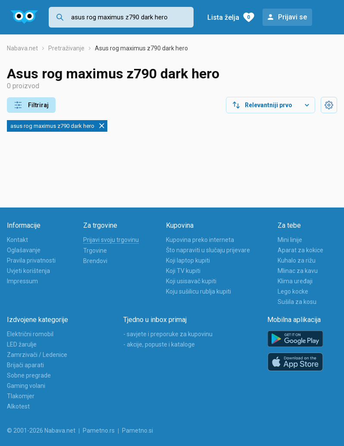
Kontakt (17, 239)
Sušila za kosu (297, 301)
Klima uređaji (295, 281)
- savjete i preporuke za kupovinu (168, 334)
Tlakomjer (20, 396)
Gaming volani (26, 385)
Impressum (22, 281)
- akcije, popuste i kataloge (159, 344)
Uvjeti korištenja (28, 270)
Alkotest (18, 406)
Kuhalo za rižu (297, 260)
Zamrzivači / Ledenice (37, 354)
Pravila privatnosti (31, 260)
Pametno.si (137, 430)
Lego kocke (293, 291)
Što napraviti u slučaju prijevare (208, 250)
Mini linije (290, 239)
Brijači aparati (25, 365)
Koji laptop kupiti (188, 260)
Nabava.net (22, 48)
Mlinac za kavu (298, 270)
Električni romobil (30, 334)
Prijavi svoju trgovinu (111, 239)
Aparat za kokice (300, 250)
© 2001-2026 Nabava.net (41, 430)
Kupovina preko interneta (200, 239)
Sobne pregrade (29, 375)
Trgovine (95, 250)
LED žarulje (22, 344)
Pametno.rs (99, 430)
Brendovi (95, 260)
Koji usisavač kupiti (191, 281)
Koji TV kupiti (183, 270)
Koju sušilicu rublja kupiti (198, 291)
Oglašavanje (24, 250)
